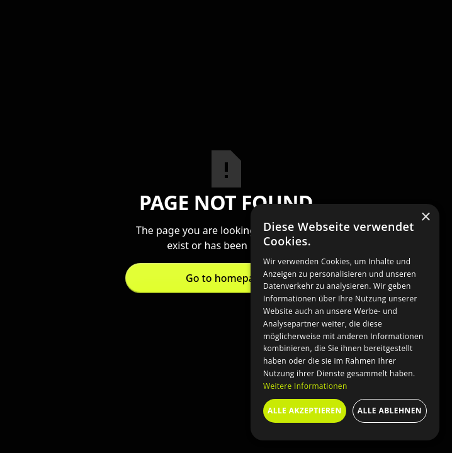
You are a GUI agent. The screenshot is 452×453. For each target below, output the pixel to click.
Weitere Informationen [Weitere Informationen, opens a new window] (305, 386)
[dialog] (345, 322)
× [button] (425, 217)
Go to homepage (226, 278)
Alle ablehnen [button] (390, 410)
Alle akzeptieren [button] (305, 410)
